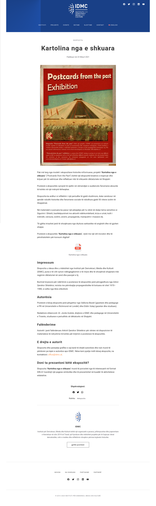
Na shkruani (70, 473)
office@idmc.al (55, 354)
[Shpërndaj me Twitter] (78, 392)
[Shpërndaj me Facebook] (73, 392)
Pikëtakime (84, 473)
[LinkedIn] (139, 4)
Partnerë (98, 473)
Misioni (57, 473)
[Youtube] (143, 4)
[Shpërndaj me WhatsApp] (82, 392)
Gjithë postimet (78, 445)
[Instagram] (135, 4)
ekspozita (78, 40)
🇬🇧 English (113, 25)
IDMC (78, 427)
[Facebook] (126, 4)
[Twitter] (130, 4)
